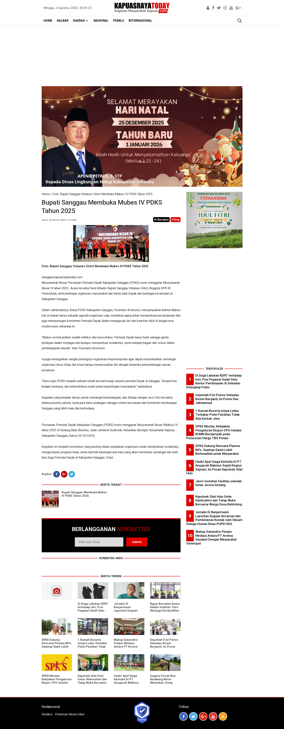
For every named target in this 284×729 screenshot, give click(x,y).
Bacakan (161, 219)
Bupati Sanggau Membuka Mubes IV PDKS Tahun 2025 (84, 494)
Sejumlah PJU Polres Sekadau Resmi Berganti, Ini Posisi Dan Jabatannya (164, 645)
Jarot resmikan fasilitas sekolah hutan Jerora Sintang (218, 483)
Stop (175, 219)
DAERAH (79, 20)
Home (46, 194)
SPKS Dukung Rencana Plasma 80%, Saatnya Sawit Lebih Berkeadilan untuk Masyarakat (57, 646)
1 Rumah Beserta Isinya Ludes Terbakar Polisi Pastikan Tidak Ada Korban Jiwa (92, 645)
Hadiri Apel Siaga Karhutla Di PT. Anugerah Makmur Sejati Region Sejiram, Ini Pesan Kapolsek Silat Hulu (128, 684)
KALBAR (62, 20)
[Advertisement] (142, 53)
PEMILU (118, 20)
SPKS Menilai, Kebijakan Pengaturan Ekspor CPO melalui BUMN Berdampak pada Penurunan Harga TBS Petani (57, 684)
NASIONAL (101, 20)
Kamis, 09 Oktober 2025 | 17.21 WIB (59, 220)
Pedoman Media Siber (70, 714)
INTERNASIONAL (140, 20)
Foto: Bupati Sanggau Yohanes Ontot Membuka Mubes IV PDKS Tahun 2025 (103, 194)
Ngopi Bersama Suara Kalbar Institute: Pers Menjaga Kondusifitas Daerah (165, 609)
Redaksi (47, 714)
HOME (48, 20)
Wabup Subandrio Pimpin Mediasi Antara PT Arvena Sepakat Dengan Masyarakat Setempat (128, 646)
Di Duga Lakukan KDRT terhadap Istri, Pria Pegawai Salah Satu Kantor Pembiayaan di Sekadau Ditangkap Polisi (93, 612)
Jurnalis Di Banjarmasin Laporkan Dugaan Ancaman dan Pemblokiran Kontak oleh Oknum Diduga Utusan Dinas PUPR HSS (214, 518)
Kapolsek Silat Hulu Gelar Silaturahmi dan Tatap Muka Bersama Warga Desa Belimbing (92, 682)
